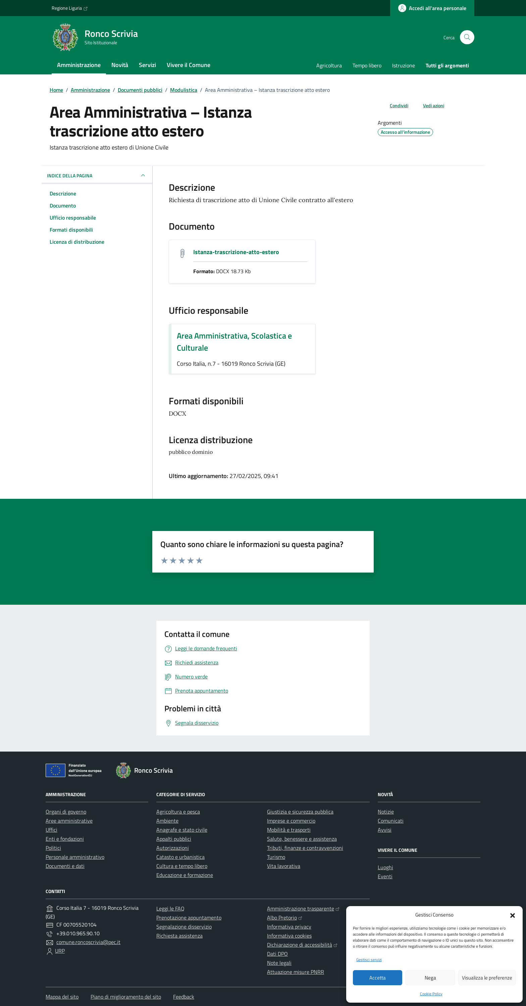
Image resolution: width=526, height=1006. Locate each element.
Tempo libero (367, 65)
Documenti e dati (65, 866)
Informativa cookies (289, 936)
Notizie (386, 812)
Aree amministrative (69, 821)
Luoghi (385, 867)
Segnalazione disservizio (184, 927)
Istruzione (403, 65)
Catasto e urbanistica (180, 857)
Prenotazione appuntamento (188, 917)
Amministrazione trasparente (303, 908)
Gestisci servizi (369, 959)
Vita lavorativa (283, 866)
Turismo (276, 857)
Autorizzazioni (172, 848)
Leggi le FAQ (170, 908)
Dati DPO (277, 954)
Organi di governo (66, 812)
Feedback (183, 997)
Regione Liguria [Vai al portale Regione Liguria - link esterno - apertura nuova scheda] (70, 8)
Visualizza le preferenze (487, 978)
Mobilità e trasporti (289, 830)
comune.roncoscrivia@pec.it (88, 942)
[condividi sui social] (394, 105)
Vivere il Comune (188, 64)
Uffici (51, 830)
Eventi (385, 876)
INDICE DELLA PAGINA (97, 175)
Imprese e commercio (291, 821)
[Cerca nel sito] (467, 37)
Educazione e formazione (184, 875)
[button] (512, 914)
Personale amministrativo (75, 857)
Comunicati (391, 821)
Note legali (279, 963)
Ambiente (167, 821)
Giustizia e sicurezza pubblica (300, 812)
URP (60, 951)
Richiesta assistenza (179, 936)
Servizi (147, 64)
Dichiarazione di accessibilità (302, 945)
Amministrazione (79, 64)
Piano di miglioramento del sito (126, 997)
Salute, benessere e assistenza (302, 839)
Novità (119, 64)
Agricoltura (329, 65)
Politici (53, 848)
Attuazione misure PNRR (295, 972)
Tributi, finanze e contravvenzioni (305, 848)
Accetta (377, 978)
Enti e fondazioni (65, 839)
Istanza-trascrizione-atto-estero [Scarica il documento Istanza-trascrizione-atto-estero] (236, 251)
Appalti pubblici (173, 839)
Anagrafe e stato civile (181, 830)
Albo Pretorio (284, 917)
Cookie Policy (431, 994)
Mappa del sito (62, 997)
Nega (430, 978)
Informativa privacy (289, 927)
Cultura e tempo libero (181, 866)
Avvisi (384, 830)
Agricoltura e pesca (178, 812)
